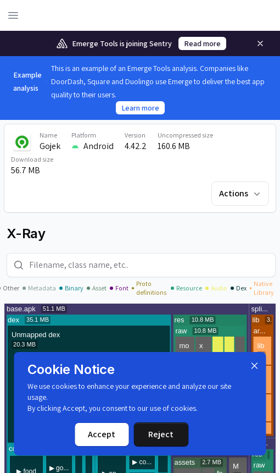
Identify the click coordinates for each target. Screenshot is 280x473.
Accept (101, 434)
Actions (240, 193)
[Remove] (260, 43)
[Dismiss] (255, 365)
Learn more (140, 108)
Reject (160, 434)
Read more (202, 43)
